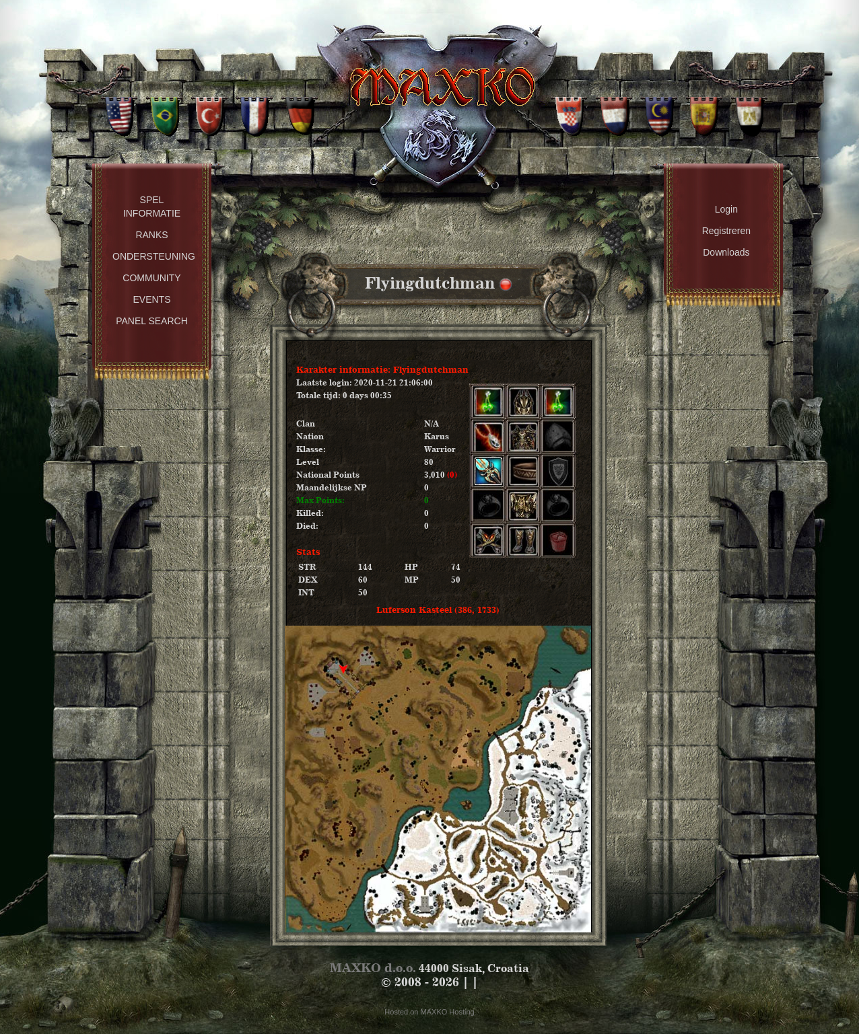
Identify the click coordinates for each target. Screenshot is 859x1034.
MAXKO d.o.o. (373, 968)
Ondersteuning (153, 256)
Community (151, 277)
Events (151, 299)
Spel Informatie (151, 206)
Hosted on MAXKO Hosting (429, 1012)
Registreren (726, 230)
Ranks (151, 234)
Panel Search (152, 321)
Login (726, 209)
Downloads (726, 252)
